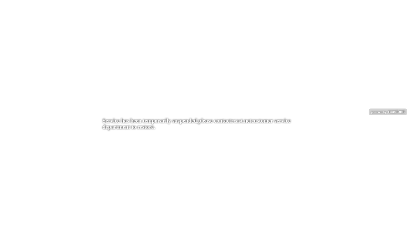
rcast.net (241, 121)
